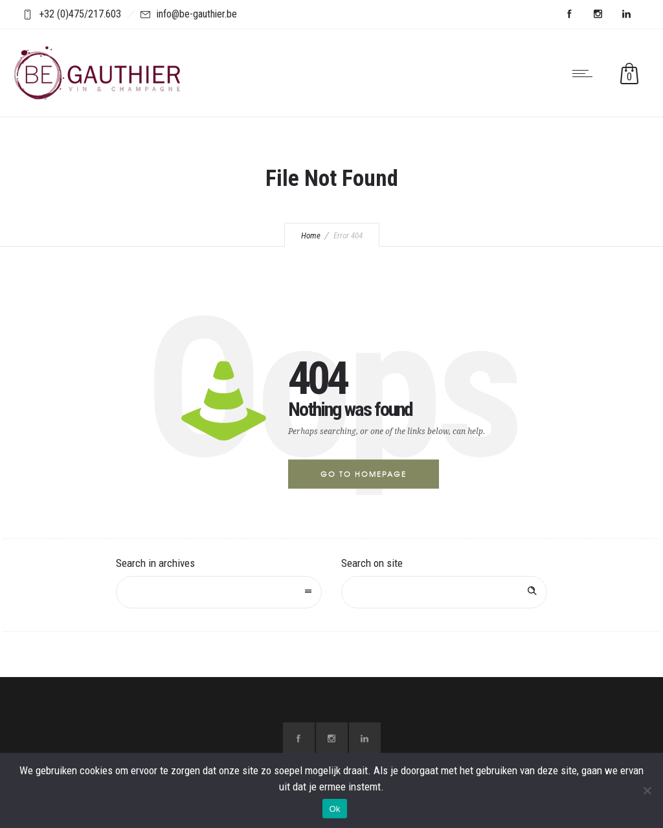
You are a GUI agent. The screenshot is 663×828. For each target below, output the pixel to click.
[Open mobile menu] (585, 73)
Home (310, 235)
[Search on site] (444, 592)
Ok (334, 809)
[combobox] (219, 592)
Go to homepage (363, 473)
